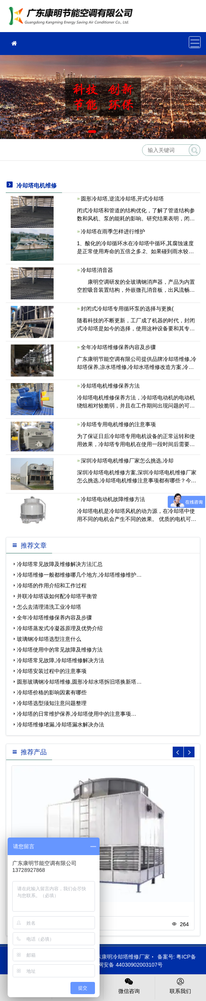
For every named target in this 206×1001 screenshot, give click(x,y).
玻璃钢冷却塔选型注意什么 (49, 639)
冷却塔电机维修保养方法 (110, 386)
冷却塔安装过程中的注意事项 (52, 671)
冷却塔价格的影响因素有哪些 (52, 692)
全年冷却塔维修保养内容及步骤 (118, 347)
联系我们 (180, 985)
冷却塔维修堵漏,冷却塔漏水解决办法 (60, 724)
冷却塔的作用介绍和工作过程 (52, 585)
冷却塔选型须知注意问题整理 (52, 703)
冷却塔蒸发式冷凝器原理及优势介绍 (60, 628)
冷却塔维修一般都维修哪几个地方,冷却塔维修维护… (79, 575)
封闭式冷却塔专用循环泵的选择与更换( (127, 309)
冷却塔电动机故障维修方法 (113, 499)
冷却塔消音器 (97, 270)
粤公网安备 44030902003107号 (121, 965)
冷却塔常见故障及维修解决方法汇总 (60, 564)
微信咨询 (129, 985)
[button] (92, 131)
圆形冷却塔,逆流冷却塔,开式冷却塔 (122, 199)
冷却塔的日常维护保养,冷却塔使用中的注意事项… (76, 714)
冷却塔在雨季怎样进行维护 (113, 231)
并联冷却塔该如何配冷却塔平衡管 (57, 596)
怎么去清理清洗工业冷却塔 (49, 607)
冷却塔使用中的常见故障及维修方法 (60, 650)
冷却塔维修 (73, 18)
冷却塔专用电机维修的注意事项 (118, 424)
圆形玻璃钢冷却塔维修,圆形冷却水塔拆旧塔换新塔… (79, 682)
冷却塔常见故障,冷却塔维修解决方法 (60, 660)
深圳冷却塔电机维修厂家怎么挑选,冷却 (127, 461)
